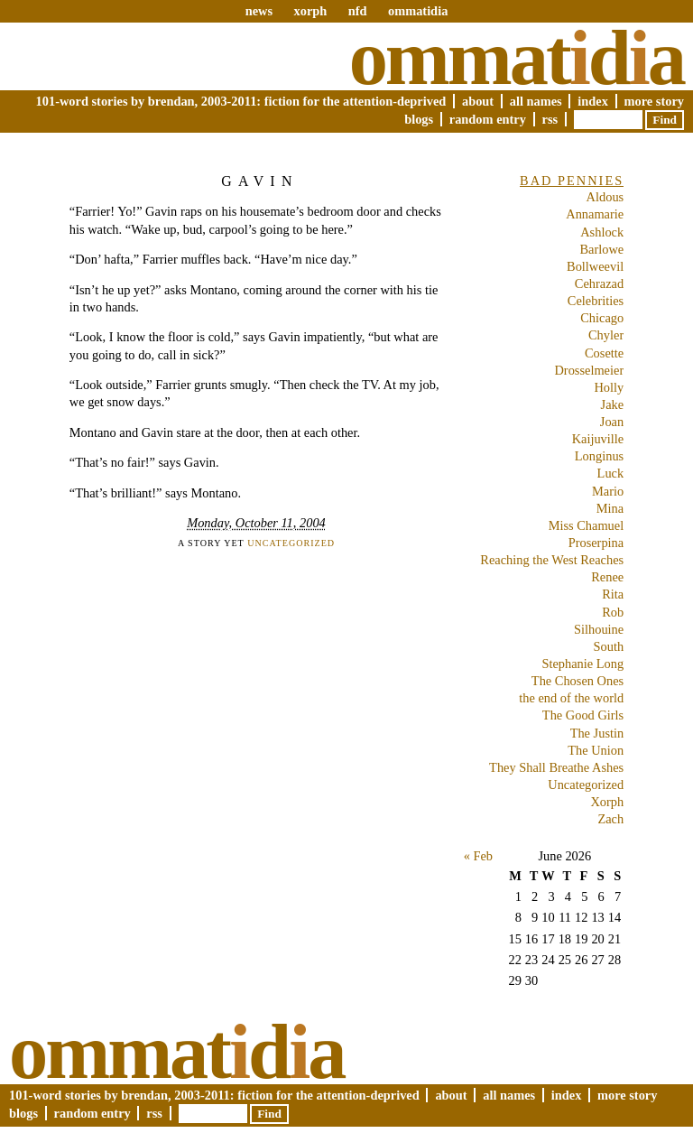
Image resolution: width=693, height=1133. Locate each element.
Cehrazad (599, 283)
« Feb (478, 856)
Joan (612, 421)
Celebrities (596, 300)
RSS (550, 119)
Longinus (599, 456)
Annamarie (595, 214)
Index (593, 101)
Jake (612, 404)
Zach (610, 819)
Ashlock (602, 232)
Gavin (259, 181)
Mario (608, 491)
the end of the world (571, 698)
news (259, 11)
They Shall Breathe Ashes (556, 767)
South (609, 646)
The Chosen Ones (577, 680)
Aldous (605, 197)
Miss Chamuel (586, 525)
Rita (613, 594)
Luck (610, 473)
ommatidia (418, 11)
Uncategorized (291, 543)
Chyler (606, 335)
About (478, 101)
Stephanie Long (582, 663)
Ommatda (516, 57)
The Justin (597, 733)
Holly (609, 387)
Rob (613, 612)
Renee (607, 577)
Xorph (607, 801)
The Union (596, 750)
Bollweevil (595, 266)
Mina (610, 508)
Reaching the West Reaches (552, 560)
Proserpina (596, 542)
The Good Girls (583, 715)
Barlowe (601, 249)
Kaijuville (598, 439)
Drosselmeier (589, 370)
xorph (310, 11)
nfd (357, 11)
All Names (536, 101)
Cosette (604, 353)
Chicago (602, 318)
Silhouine (599, 629)
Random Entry (487, 119)
